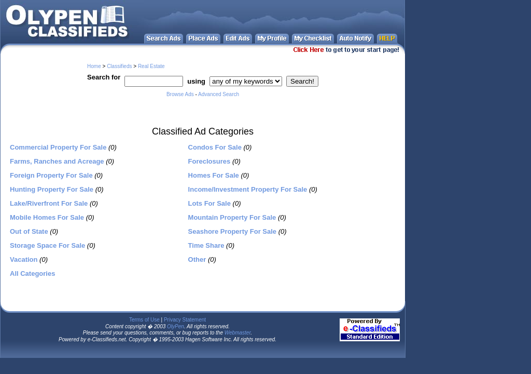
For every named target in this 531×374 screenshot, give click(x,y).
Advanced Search (218, 94)
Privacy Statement (185, 320)
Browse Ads (180, 94)
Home (94, 66)
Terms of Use (144, 320)
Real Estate (151, 66)
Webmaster (238, 333)
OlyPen (175, 326)
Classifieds (119, 66)
